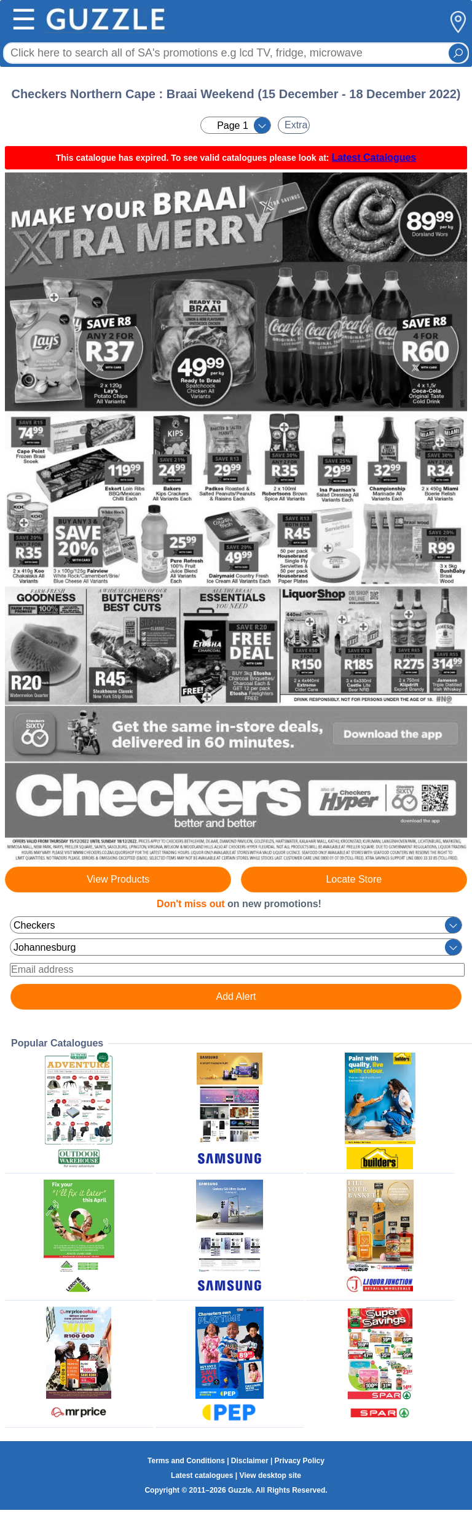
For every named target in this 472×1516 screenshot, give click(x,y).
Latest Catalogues (373, 157)
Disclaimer (250, 1460)
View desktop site (270, 1475)
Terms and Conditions (186, 1460)
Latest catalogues (202, 1475)
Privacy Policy (299, 1460)
